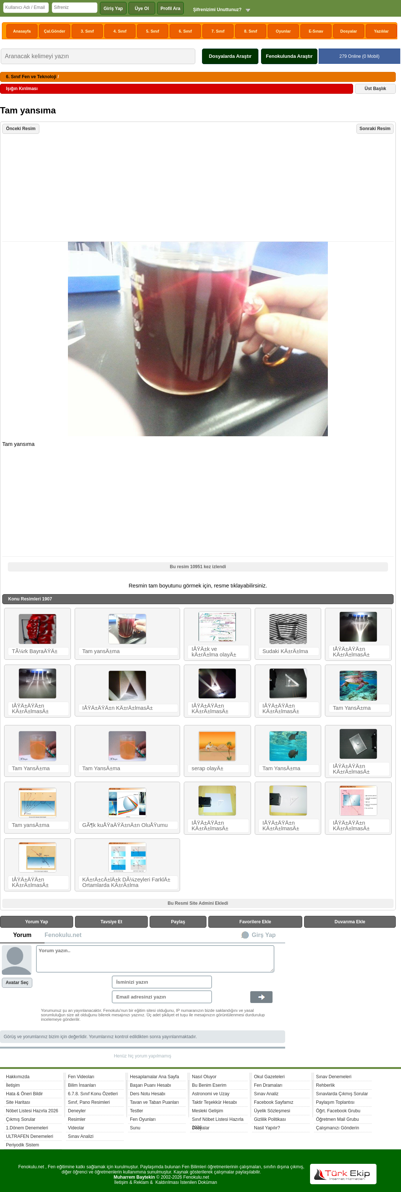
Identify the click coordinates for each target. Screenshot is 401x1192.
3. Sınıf (87, 31)
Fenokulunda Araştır (289, 56)
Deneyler (77, 1110)
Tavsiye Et (111, 921)
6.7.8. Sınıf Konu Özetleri (93, 1093)
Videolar (76, 1127)
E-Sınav (316, 31)
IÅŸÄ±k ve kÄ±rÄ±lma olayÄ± (214, 652)
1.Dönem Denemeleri (27, 1127)
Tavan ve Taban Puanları (154, 1102)
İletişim (13, 1085)
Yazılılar (381, 31)
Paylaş (178, 921)
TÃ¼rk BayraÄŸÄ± (35, 651)
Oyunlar (283, 31)
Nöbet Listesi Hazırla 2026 (32, 1110)
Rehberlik (325, 1085)
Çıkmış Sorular (20, 1119)
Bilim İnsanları (82, 1085)
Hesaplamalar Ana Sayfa (154, 1076)
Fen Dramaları (268, 1085)
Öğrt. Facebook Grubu (338, 1110)
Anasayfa (21, 31)
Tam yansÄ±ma (101, 651)
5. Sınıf (152, 31)
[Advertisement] (199, 188)
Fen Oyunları (143, 1119)
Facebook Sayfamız (273, 1102)
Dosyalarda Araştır (230, 56)
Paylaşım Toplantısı (335, 1102)
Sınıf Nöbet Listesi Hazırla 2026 (218, 1120)
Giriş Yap (113, 8)
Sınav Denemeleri (333, 1076)
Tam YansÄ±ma (352, 708)
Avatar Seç (17, 982)
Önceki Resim (20, 128)
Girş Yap (264, 935)
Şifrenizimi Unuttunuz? (217, 9)
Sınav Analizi (81, 1136)
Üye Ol (142, 8)
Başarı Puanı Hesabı (150, 1085)
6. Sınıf (185, 31)
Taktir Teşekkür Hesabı (214, 1102)
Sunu (135, 1127)
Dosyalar (348, 31)
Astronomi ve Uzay (210, 1093)
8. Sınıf (250, 31)
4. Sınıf (120, 31)
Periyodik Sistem (22, 1145)
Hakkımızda (17, 1076)
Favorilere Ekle (255, 921)
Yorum (22, 935)
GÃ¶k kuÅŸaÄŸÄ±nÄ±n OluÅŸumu (125, 825)
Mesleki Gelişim (207, 1110)
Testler (136, 1110)
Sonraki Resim (374, 128)
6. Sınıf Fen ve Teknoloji (31, 76)
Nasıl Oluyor (204, 1076)
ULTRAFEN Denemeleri (29, 1136)
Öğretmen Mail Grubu (337, 1119)
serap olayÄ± (207, 768)
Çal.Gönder (54, 31)
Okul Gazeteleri (269, 1076)
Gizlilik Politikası (270, 1119)
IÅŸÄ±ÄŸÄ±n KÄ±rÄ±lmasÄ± (351, 652)
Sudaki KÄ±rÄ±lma (285, 651)
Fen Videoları (81, 1076)
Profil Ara (170, 8)
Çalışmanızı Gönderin (337, 1127)
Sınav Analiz (266, 1093)
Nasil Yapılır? (267, 1127)
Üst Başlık (375, 88)
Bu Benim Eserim (209, 1085)
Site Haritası (18, 1102)
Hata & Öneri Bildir (24, 1093)
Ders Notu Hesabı (147, 1093)
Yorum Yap (36, 921)
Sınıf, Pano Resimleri (89, 1102)
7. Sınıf (218, 31)
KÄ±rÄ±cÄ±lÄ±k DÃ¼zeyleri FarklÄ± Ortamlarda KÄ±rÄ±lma (126, 882)
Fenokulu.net (63, 935)
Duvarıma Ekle (350, 921)
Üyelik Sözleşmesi (272, 1110)
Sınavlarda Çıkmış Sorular (342, 1093)
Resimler (76, 1119)
